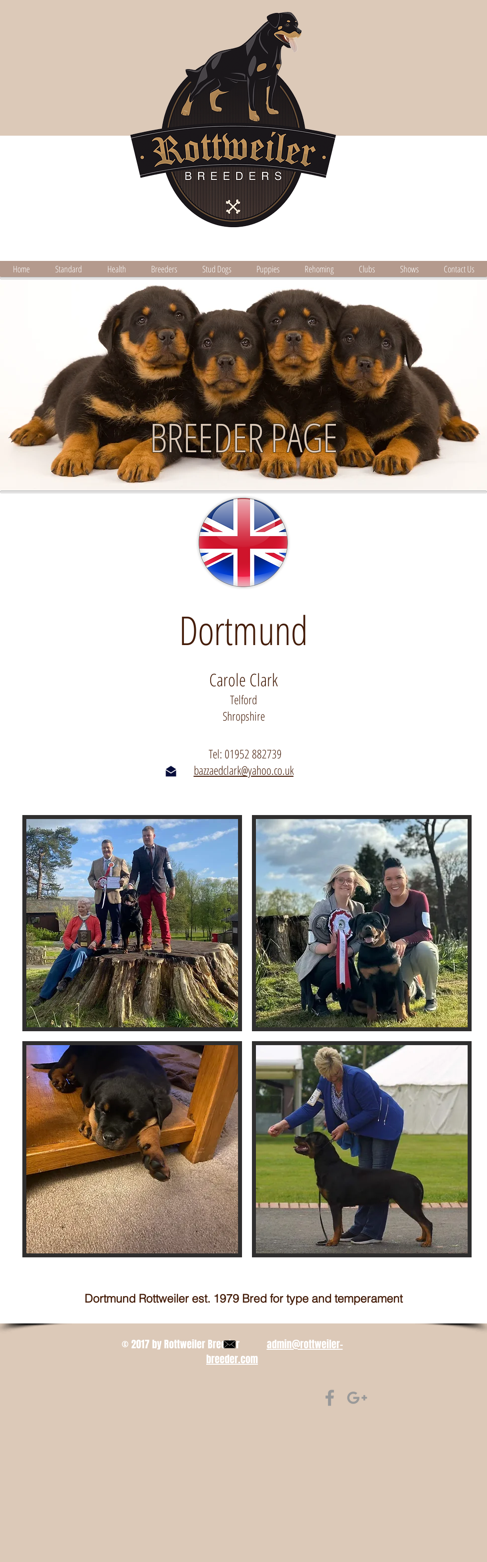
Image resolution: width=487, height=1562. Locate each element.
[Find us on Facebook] (329, 1397)
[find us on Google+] (357, 1397)
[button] (132, 923)
